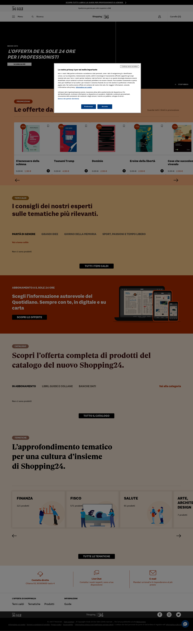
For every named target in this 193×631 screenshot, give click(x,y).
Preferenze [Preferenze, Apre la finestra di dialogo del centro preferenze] (88, 106)
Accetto (105, 106)
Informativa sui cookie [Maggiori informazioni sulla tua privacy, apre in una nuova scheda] (84, 87)
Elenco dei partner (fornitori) (68, 99)
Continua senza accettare (129, 66)
